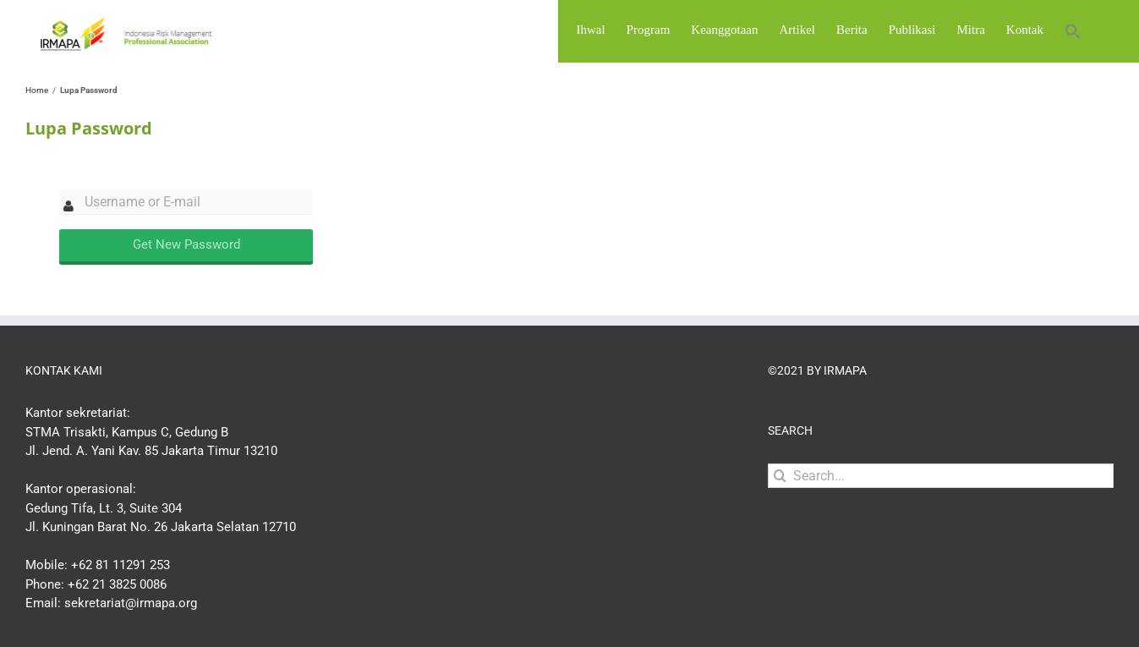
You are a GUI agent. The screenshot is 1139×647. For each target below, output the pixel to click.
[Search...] (941, 519)
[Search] (780, 519)
